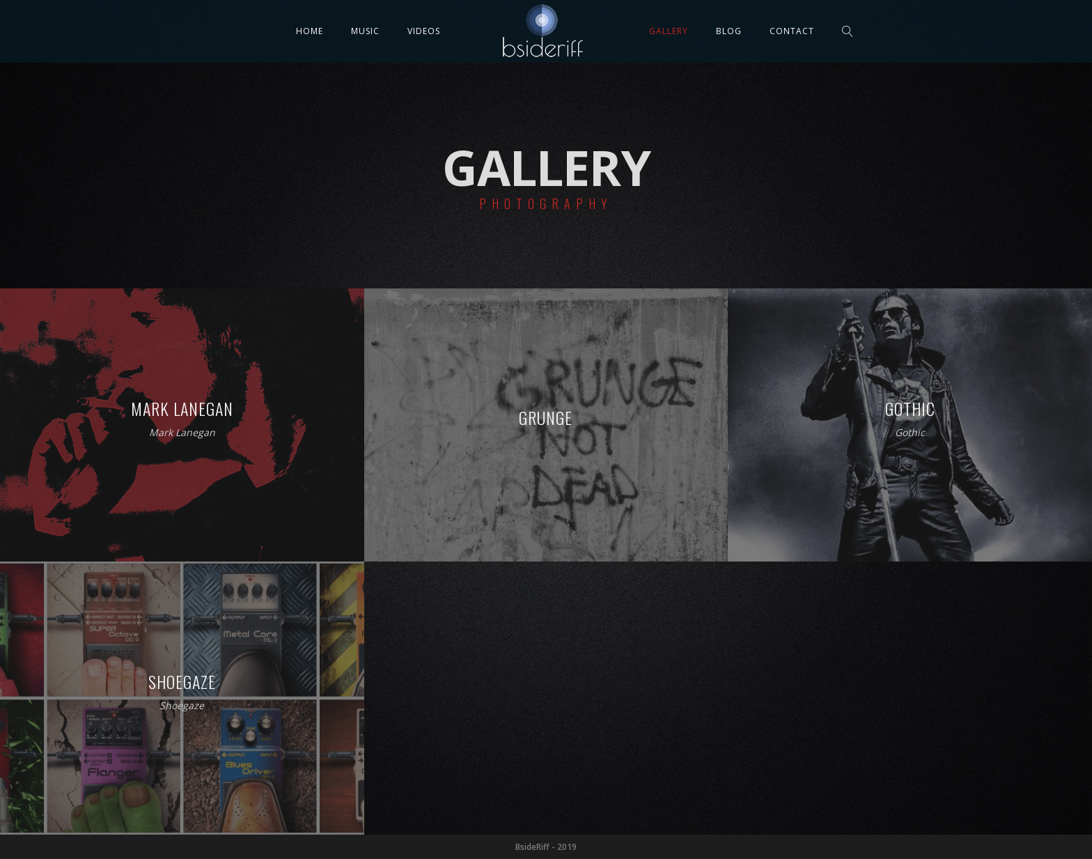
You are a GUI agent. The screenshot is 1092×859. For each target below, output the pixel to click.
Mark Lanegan (182, 433)
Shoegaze (181, 706)
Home (309, 31)
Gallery (668, 31)
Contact (792, 31)
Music (365, 31)
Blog (729, 31)
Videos (423, 31)
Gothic (910, 433)
